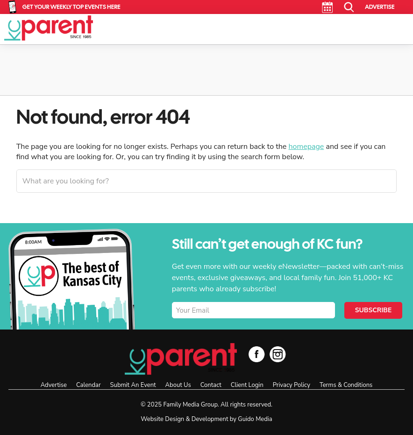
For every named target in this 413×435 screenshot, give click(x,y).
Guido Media (255, 419)
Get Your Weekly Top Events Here (71, 7)
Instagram (278, 354)
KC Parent (48, 28)
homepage (306, 146)
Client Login (247, 385)
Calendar (327, 7)
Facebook (257, 354)
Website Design (162, 419)
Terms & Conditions (346, 385)
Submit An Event (133, 385)
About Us (178, 385)
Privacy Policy (291, 385)
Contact (210, 385)
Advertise (379, 7)
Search (349, 7)
